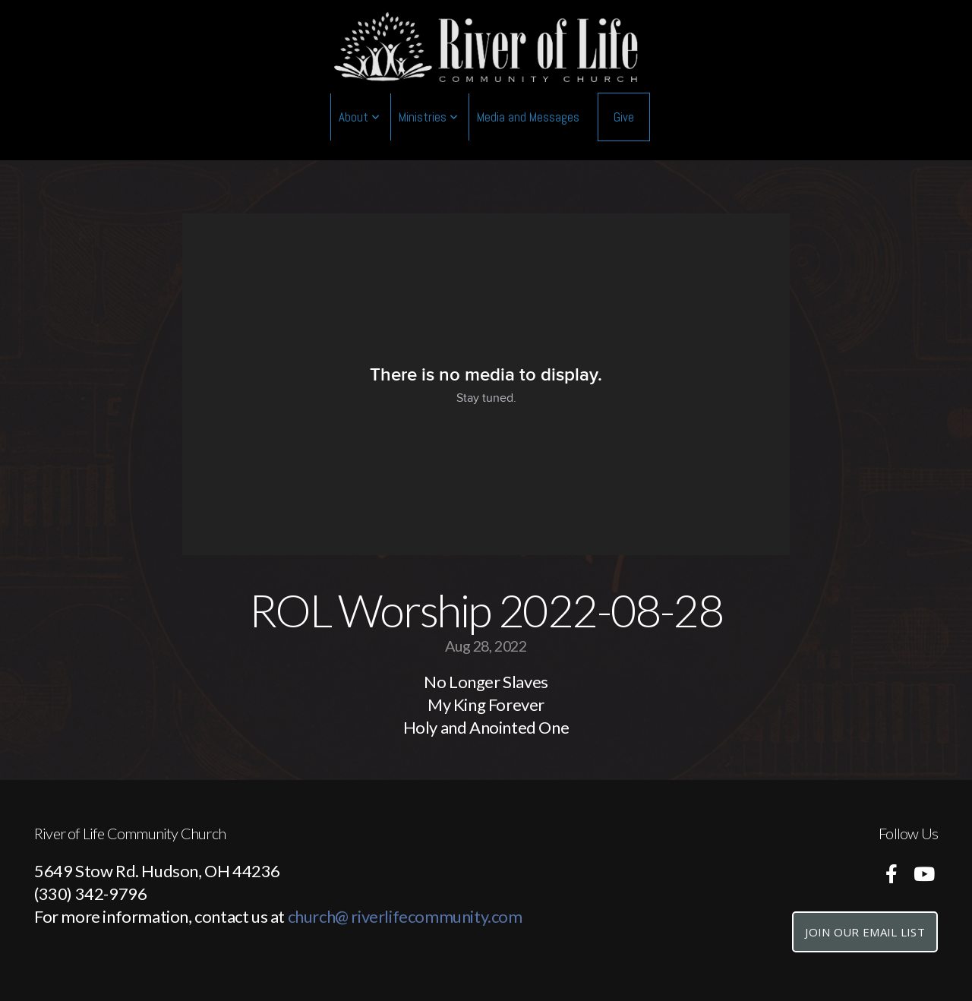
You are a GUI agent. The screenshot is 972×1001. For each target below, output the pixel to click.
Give (624, 117)
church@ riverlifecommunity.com (405, 916)
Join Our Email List (865, 931)
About (359, 117)
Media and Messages (528, 117)
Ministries (428, 117)
